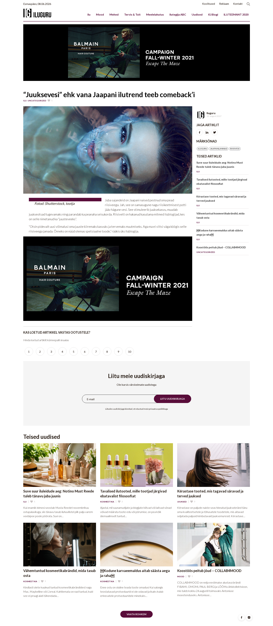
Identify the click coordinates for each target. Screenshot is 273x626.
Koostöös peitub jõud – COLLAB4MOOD (222, 250)
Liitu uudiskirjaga (172, 398)
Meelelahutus (155, 14)
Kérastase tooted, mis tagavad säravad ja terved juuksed (222, 201)
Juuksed (182, 502)
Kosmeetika (107, 502)
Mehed (114, 14)
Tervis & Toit (132, 14)
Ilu (88, 14)
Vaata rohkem (136, 614)
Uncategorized (37, 101)
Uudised (197, 14)
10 (129, 351)
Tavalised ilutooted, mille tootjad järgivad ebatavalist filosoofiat (222, 184)
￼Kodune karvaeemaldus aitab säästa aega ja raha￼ (222, 235)
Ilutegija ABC (177, 14)
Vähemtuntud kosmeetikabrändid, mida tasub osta (222, 218)
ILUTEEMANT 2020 (236, 14)
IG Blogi (213, 14)
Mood (100, 14)
